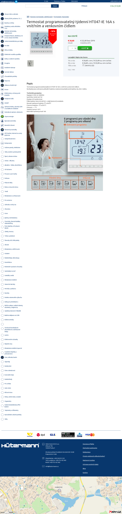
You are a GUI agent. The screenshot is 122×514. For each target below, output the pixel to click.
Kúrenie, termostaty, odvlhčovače (41, 17)
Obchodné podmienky (90, 448)
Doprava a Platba (59, 1)
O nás (46, 1)
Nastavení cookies (89, 460)
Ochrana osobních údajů (90, 464)
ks (72, 48)
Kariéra (85, 472)
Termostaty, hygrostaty (61, 17)
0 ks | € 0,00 (115, 6)
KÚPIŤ (84, 48)
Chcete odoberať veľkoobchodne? (94, 456)
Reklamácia (86, 452)
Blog (84, 468)
